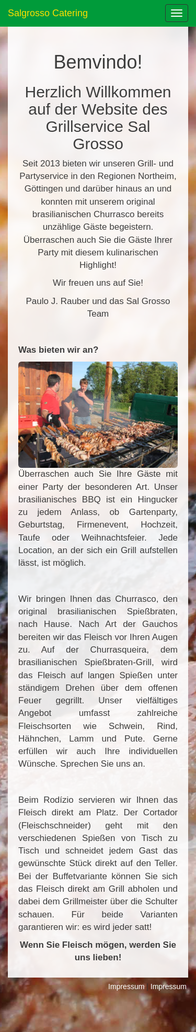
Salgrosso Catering (48, 13)
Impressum (126, 986)
